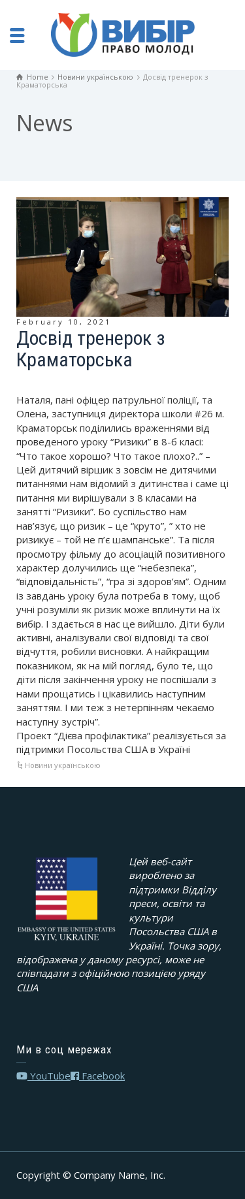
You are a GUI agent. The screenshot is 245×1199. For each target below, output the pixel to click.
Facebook (98, 1075)
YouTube (43, 1075)
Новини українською (63, 765)
